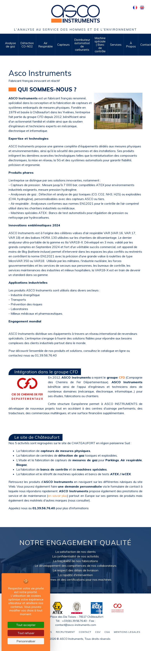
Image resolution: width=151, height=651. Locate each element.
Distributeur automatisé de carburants (82, 45)
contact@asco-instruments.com (75, 625)
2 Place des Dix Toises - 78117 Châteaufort (75, 616)
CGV (98, 631)
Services (115, 44)
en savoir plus (57, 496)
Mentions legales (127, 631)
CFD (122, 377)
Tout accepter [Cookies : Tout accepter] (26, 625)
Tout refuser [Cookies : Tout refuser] (25, 633)
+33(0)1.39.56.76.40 (74, 621)
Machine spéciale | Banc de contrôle (100, 44)
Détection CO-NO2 (27, 44)
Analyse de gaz (10, 44)
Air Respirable (45, 44)
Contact (85, 631)
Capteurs (63, 44)
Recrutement (65, 631)
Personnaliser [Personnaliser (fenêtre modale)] (25, 641)
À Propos (131, 44)
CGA (107, 631)
